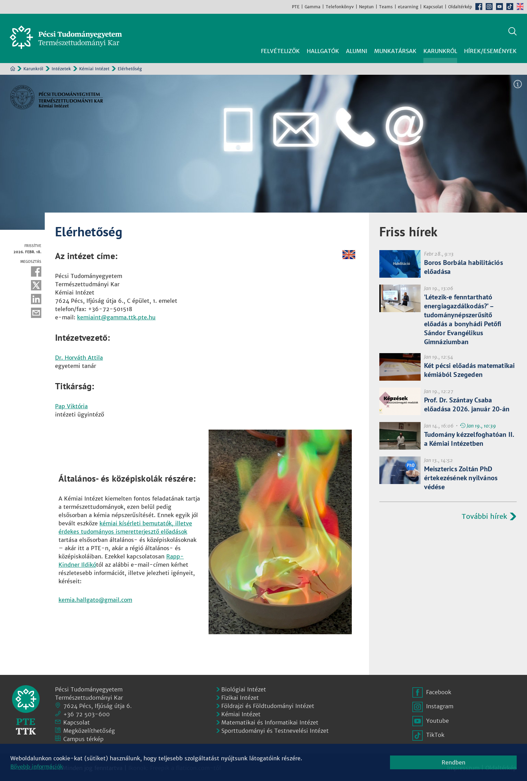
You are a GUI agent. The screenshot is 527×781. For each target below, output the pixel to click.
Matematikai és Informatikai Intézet (269, 721)
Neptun (366, 6)
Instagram (489, 6)
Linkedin (36, 298)
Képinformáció (518, 83)
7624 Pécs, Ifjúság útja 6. (97, 704)
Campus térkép (83, 737)
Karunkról (33, 67)
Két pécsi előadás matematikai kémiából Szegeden (469, 369)
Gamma (312, 6)
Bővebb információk (36, 766)
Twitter (36, 284)
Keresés (512, 30)
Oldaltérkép (460, 6)
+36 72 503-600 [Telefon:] (86, 712)
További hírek (484, 515)
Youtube (499, 6)
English (520, 6)
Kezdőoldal (12, 67)
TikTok (509, 6)
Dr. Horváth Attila (79, 356)
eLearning (408, 6)
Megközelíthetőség (89, 729)
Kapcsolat (433, 6)
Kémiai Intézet (94, 67)
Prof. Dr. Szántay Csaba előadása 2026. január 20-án (466, 403)
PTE (295, 6)
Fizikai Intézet (240, 696)
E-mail (36, 312)
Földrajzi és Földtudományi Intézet (267, 704)
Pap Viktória (71, 405)
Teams (386, 6)
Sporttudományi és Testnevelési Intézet (275, 729)
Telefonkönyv (340, 6)
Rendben (453, 762)
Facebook (478, 6)
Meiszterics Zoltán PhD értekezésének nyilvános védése (461, 476)
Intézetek (61, 67)
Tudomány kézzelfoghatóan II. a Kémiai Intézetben (469, 438)
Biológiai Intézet (243, 688)
